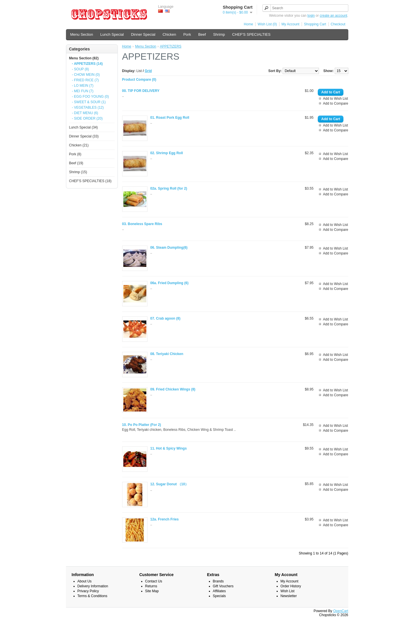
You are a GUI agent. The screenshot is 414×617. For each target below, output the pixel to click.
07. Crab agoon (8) (165, 318)
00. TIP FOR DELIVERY (141, 91)
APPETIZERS (171, 46)
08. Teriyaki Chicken (167, 354)
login (311, 16)
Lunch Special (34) (83, 127)
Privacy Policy (88, 591)
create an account (333, 16)
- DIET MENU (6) (85, 113)
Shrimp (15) (78, 172)
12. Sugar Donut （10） (169, 484)
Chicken (169, 34)
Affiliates (219, 591)
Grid (148, 71)
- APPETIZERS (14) (87, 64)
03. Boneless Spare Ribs (142, 224)
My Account (290, 24)
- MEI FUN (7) (83, 91)
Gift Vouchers (223, 586)
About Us (84, 581)
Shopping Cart (315, 24)
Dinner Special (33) (84, 136)
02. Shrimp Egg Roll (166, 153)
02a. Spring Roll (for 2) (168, 188)
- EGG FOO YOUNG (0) (90, 97)
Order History (291, 586)
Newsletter (289, 596)
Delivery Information (92, 586)
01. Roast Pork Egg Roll (169, 118)
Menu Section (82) (84, 58)
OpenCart (340, 611)
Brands (218, 581)
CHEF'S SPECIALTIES (251, 34)
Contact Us (153, 581)
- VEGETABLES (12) (88, 107)
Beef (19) (76, 163)
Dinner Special (143, 34)
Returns (151, 586)
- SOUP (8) (80, 69)
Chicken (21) (79, 145)
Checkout (338, 24)
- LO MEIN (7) (83, 86)
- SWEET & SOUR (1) (89, 102)
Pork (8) (75, 154)
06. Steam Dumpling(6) (169, 248)
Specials (219, 596)
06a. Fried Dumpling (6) (169, 283)
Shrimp (219, 34)
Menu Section (81, 34)
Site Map (152, 591)
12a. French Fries (164, 519)
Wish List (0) (267, 24)
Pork (187, 34)
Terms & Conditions (92, 596)
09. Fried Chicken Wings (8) (173, 389)
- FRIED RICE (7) (85, 80)
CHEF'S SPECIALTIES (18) (90, 181)
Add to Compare (335, 103)
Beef (202, 34)
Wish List (288, 591)
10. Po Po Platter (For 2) (141, 425)
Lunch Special (112, 34)
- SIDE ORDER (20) (87, 118)
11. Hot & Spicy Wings (168, 448)
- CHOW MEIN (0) (86, 75)
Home (248, 24)
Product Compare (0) (139, 80)
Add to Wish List (335, 99)
